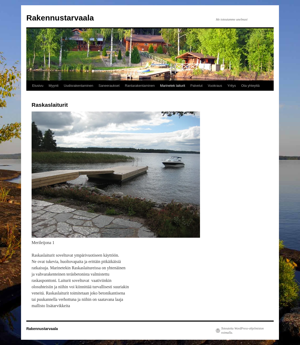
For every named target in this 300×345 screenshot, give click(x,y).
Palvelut (196, 86)
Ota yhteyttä (250, 86)
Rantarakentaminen (139, 86)
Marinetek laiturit (172, 86)
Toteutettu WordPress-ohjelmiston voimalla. (242, 330)
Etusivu (37, 86)
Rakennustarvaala (60, 17)
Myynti (54, 86)
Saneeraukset (108, 86)
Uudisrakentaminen (78, 86)
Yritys (231, 86)
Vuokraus (215, 86)
